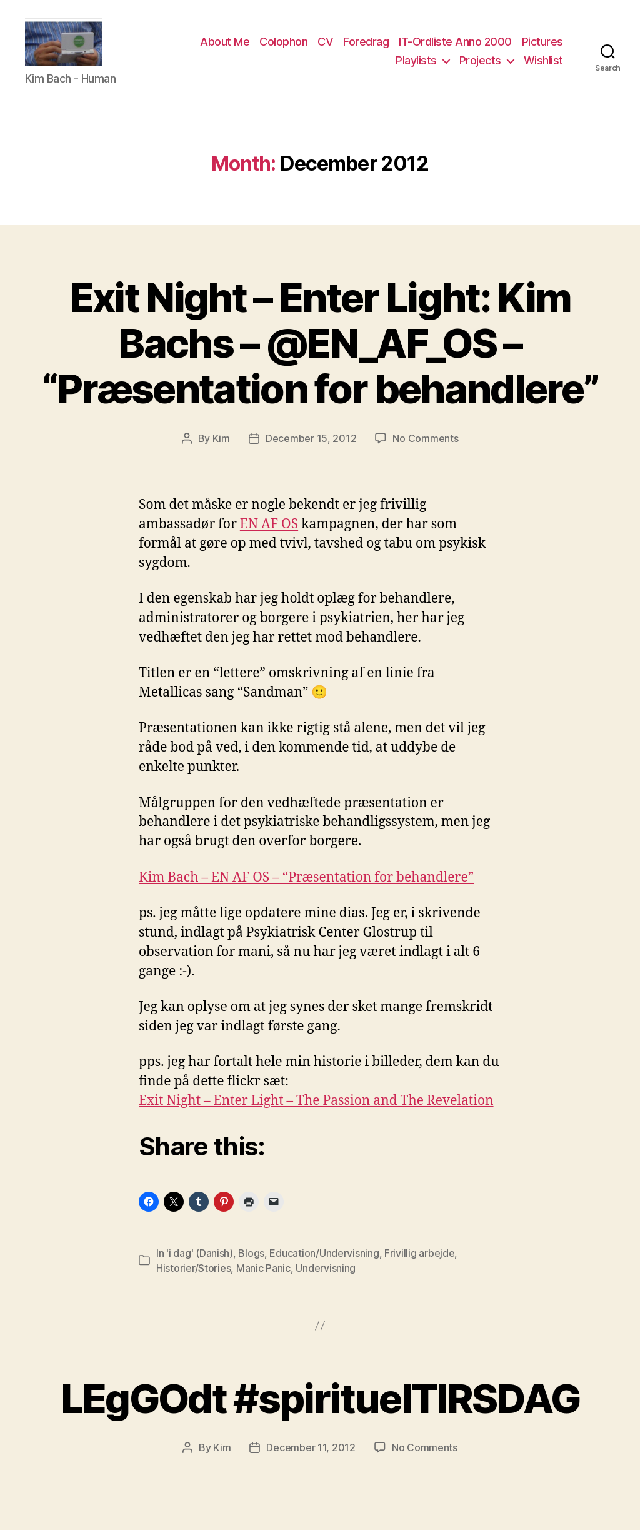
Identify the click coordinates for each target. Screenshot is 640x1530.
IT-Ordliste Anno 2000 (455, 46)
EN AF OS (269, 532)
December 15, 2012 (311, 446)
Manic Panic (263, 1276)
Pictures (542, 46)
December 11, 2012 (310, 1456)
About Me (224, 46)
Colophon (283, 46)
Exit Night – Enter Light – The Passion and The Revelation (316, 1109)
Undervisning (326, 1276)
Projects (480, 64)
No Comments (425, 446)
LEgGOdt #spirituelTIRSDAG (320, 1406)
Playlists (416, 64)
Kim (221, 446)
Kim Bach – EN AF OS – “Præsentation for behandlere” (306, 885)
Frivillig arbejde (419, 1261)
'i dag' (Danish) (199, 1261)
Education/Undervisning (324, 1261)
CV (325, 46)
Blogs (251, 1261)
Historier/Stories (193, 1276)
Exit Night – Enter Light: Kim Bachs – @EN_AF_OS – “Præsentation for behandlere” (320, 351)
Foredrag (366, 46)
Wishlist (543, 64)
